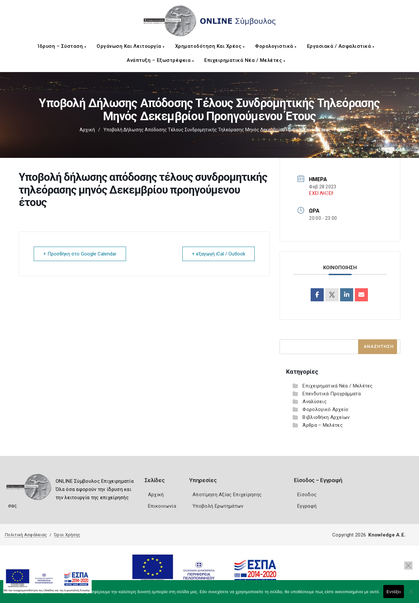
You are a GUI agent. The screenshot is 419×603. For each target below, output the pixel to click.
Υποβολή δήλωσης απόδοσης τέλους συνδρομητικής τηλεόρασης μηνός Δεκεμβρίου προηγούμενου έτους (217, 129)
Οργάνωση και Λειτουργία (131, 46)
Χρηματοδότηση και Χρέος (210, 46)
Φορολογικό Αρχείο (325, 409)
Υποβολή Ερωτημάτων (217, 506)
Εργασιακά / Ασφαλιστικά (340, 46)
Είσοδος (307, 495)
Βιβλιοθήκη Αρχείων (326, 417)
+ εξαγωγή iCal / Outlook (218, 254)
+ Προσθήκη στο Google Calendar (80, 254)
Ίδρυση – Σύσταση (62, 46)
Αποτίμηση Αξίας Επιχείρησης (227, 495)
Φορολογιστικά (276, 46)
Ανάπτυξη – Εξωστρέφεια (160, 60)
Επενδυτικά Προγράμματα (331, 394)
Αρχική (87, 129)
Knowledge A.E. (387, 535)
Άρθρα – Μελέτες (322, 425)
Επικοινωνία (162, 506)
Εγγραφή (307, 506)
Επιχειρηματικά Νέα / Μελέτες (244, 60)
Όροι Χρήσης (67, 534)
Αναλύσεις (314, 402)
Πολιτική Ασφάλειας (26, 534)
